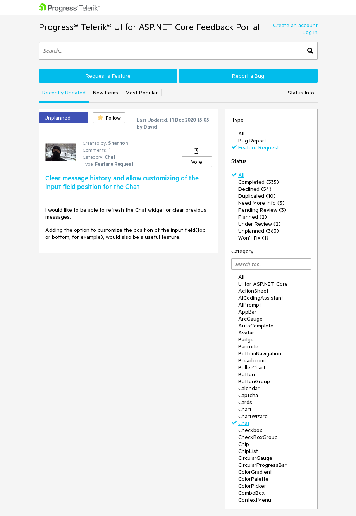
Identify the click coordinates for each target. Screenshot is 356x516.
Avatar (246, 332)
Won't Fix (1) (253, 237)
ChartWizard (253, 416)
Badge (246, 339)
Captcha (248, 395)
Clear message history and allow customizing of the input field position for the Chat (122, 181)
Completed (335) (258, 181)
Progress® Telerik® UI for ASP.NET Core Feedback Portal (149, 27)
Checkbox (250, 430)
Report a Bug (248, 75)
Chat (243, 423)
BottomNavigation (259, 353)
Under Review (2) (259, 223)
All (241, 133)
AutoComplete (255, 325)
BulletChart (251, 367)
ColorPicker (252, 485)
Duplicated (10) (257, 195)
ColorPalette (253, 478)
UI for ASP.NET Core (263, 283)
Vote (196, 161)
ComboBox (251, 492)
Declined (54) (255, 188)
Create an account (295, 25)
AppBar (247, 311)
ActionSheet (253, 290)
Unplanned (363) (258, 230)
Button (246, 374)
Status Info (301, 92)
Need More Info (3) (261, 202)
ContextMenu (254, 499)
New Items (105, 92)
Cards (245, 402)
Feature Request (258, 147)
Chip (243, 444)
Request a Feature (108, 75)
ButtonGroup (254, 381)
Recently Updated (64, 92)
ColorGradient (255, 471)
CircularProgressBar (262, 464)
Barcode (248, 346)
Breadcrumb (253, 360)
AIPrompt (249, 304)
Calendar (249, 388)
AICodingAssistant (260, 297)
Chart (244, 409)
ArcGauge (250, 318)
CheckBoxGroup (258, 437)
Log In (310, 32)
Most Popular (142, 92)
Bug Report (252, 140)
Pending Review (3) (262, 209)
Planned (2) (252, 216)
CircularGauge (255, 457)
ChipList (248, 450)
